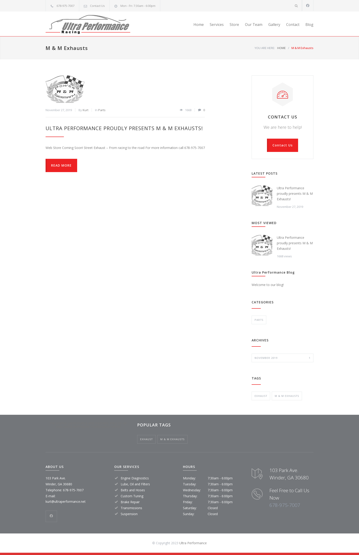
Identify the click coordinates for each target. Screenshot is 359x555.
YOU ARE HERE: (265, 48)
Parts (102, 110)
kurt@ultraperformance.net (66, 501)
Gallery (274, 24)
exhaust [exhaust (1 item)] (261, 396)
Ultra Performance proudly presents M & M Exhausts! (124, 128)
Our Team (253, 24)
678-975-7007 (284, 505)
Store (234, 24)
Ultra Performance (193, 543)
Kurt (85, 110)
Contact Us (97, 6)
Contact (292, 24)
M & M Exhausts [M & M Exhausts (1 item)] (287, 396)
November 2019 (282, 358)
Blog (309, 24)
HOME (281, 48)
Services (217, 24)
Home (198, 24)
